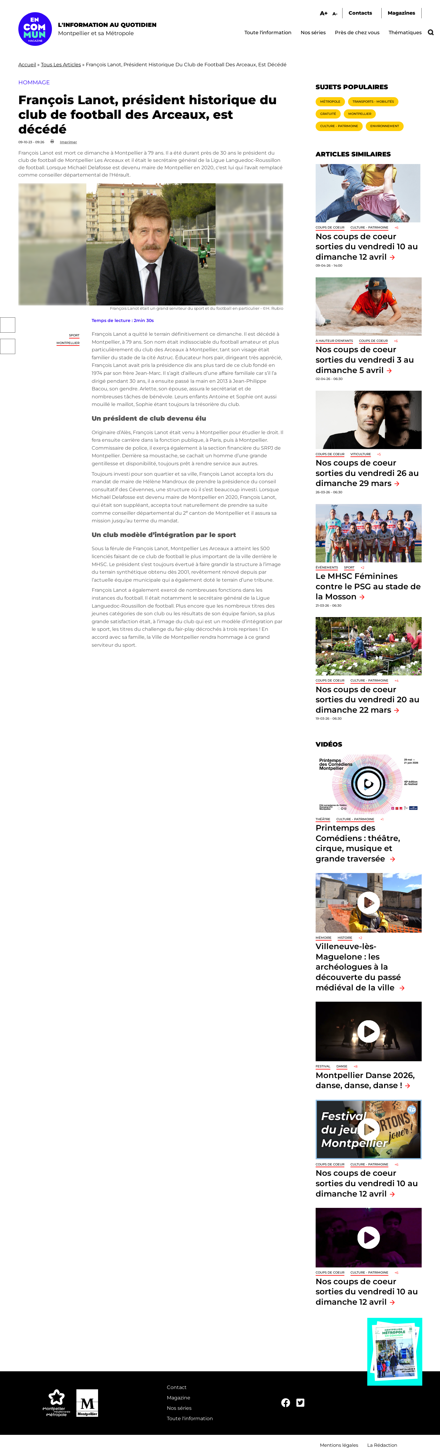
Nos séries (313, 32)
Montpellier (68, 343)
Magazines (401, 13)
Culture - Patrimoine (339, 126)
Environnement (384, 126)
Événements (327, 567)
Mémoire (324, 937)
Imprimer (68, 142)
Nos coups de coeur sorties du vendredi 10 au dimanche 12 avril (367, 246)
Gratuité (328, 113)
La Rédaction (382, 1445)
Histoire (345, 937)
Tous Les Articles (61, 65)
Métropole (330, 101)
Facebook (7, 325)
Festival (323, 1066)
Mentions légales (339, 1445)
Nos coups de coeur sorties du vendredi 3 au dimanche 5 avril (365, 360)
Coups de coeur (330, 227)
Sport (74, 335)
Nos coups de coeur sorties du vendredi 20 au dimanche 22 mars (368, 700)
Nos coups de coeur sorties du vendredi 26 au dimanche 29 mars (367, 473)
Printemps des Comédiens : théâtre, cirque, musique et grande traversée (358, 843)
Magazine (178, 1398)
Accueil (27, 65)
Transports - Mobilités (373, 101)
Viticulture (360, 454)
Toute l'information (268, 32)
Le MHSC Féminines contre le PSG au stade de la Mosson (368, 586)
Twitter (7, 346)
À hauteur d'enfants (334, 340)
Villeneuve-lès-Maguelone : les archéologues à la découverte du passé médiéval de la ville (358, 966)
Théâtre (323, 819)
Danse (341, 1066)
